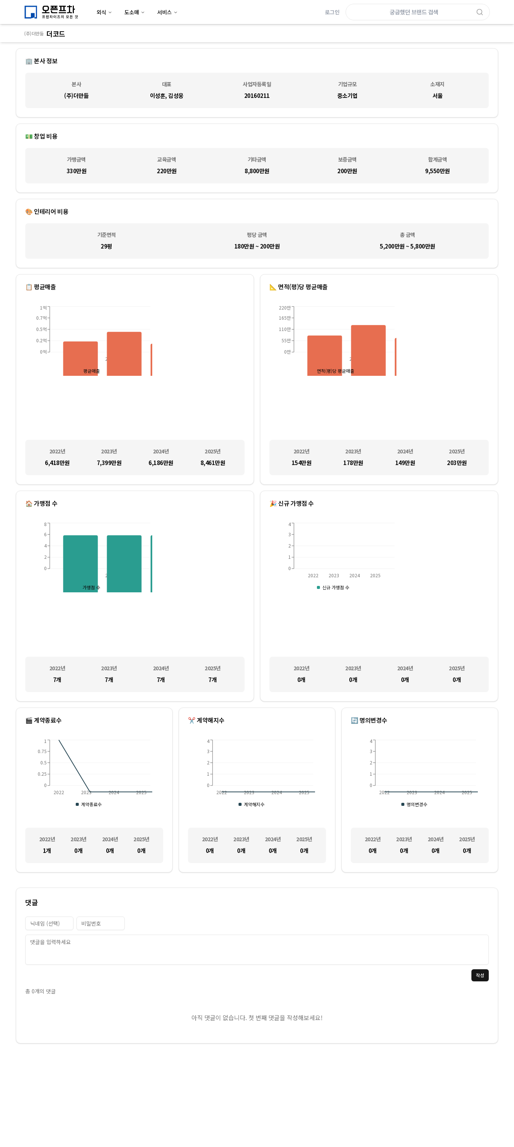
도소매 (134, 12)
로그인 (332, 12)
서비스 (167, 12)
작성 (480, 975)
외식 (104, 12)
